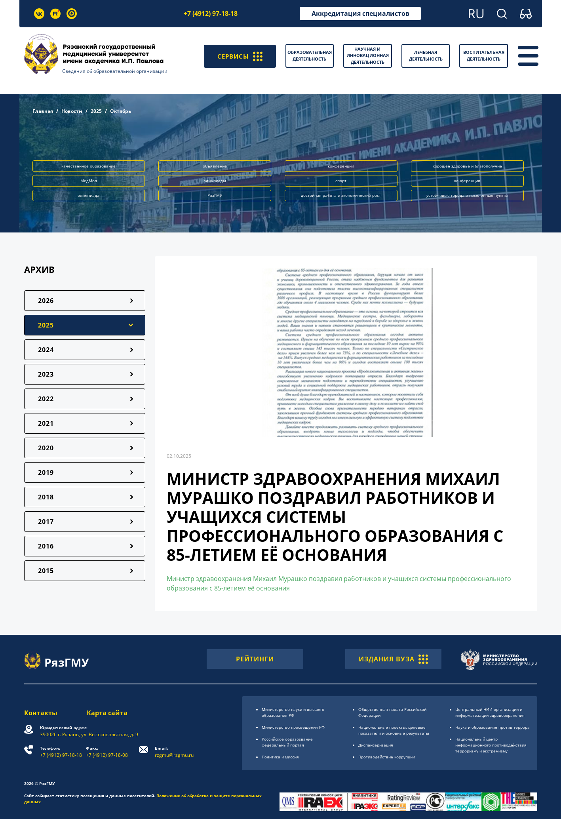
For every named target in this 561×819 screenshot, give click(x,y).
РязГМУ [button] (214, 195)
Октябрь (120, 111)
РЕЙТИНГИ (255, 659)
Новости (71, 111)
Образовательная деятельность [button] (309, 55)
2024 (46, 349)
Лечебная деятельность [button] (426, 55)
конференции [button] (341, 166)
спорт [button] (340, 180)
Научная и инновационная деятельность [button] (367, 55)
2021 (46, 423)
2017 (46, 521)
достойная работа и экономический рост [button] (341, 195)
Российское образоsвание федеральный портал (287, 742)
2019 (46, 472)
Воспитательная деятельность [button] (483, 55)
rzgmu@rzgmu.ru (174, 751)
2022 (46, 398)
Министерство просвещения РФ (293, 727)
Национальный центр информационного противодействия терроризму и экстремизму (491, 745)
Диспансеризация (375, 745)
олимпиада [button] (88, 195)
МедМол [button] (88, 180)
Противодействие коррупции (386, 757)
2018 (46, 497)
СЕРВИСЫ (238, 56)
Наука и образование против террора (492, 727)
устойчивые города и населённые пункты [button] (467, 195)
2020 (46, 448)
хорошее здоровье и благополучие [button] (467, 166)
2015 (46, 570)
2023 (46, 374)
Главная (42, 111)
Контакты (40, 713)
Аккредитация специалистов (360, 13)
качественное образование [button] (88, 166)
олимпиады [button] (214, 180)
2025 (96, 111)
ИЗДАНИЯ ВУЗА (393, 659)
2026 (46, 300)
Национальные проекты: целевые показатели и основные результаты (393, 730)
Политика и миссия (280, 757)
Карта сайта (107, 713)
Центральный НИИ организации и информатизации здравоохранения (490, 712)
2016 (46, 546)
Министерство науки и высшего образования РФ (293, 712)
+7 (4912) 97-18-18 (211, 13)
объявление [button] (215, 166)
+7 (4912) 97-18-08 (107, 751)
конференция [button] (467, 180)
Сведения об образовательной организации (114, 71)
